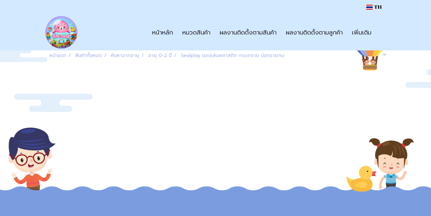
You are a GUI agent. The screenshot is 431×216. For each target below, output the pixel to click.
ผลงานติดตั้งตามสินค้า (248, 32)
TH (374, 7)
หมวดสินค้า (196, 32)
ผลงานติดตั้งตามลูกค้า (314, 32)
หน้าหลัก (162, 32)
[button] (381, 32)
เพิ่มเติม (361, 32)
